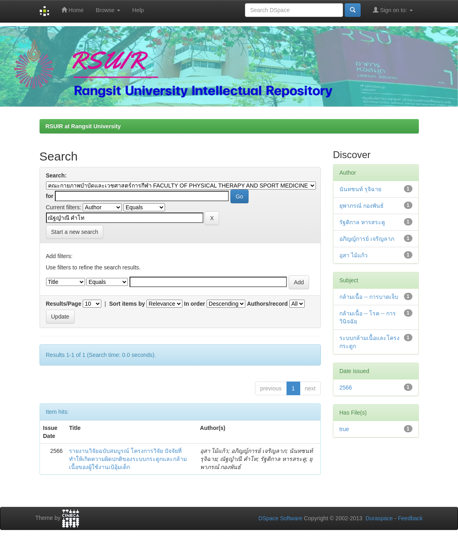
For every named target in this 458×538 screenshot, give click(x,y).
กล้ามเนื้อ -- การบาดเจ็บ (368, 297)
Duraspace (379, 518)
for (50, 196)
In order (194, 303)
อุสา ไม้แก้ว (353, 255)
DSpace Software (280, 518)
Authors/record (267, 303)
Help (138, 10)
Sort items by (127, 303)
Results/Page (64, 303)
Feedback (410, 518)
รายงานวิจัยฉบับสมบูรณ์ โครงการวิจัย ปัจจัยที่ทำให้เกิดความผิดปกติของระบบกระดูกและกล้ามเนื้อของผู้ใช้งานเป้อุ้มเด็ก (128, 459)
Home (72, 9)
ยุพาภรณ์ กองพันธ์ (361, 205)
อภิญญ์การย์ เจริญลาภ (366, 239)
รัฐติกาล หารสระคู (362, 222)
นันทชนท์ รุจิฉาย (360, 189)
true (344, 429)
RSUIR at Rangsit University (83, 126)
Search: (56, 175)
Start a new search (74, 232)
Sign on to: (393, 9)
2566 (345, 387)
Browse (108, 10)
